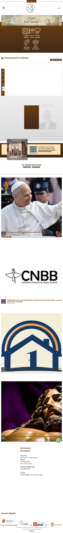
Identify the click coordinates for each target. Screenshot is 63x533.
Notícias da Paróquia (26, 169)
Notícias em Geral (36, 169)
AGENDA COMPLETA (56, 60)
